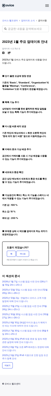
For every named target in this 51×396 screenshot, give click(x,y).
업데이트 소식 (28, 20)
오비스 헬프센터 (10, 20)
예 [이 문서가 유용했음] (11, 254)
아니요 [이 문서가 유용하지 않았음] (23, 254)
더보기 (7, 365)
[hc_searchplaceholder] (25, 28)
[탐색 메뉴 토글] (47, 5)
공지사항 (42, 20)
